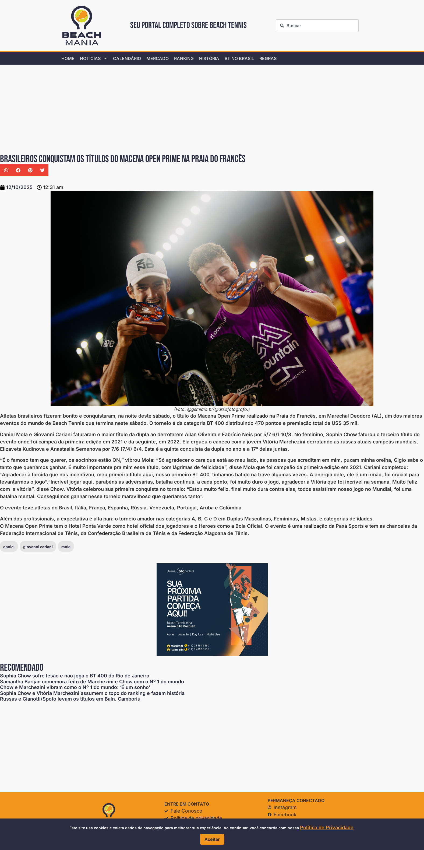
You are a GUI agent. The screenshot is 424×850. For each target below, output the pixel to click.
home (68, 58)
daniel (9, 546)
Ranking (184, 58)
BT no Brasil (239, 58)
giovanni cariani (38, 546)
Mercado (157, 58)
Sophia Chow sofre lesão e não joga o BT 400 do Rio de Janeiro (74, 675)
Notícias (94, 58)
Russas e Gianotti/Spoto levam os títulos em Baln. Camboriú (70, 699)
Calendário (127, 58)
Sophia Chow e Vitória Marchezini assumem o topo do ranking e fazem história (92, 693)
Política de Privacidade (327, 827)
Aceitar (212, 839)
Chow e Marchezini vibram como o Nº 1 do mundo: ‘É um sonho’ (75, 687)
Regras (268, 58)
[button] (6, 170)
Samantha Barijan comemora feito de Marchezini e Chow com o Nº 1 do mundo (92, 681)
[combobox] (317, 25)
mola (65, 546)
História (209, 58)
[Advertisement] (161, 109)
